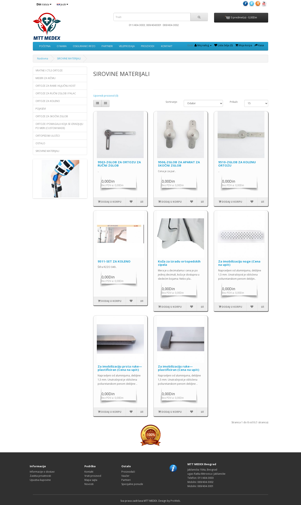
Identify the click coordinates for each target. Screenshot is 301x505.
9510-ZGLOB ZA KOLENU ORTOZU (237, 164)
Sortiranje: (172, 102)
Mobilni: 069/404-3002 (200, 482)
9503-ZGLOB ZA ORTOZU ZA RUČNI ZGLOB (119, 164)
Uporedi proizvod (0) (105, 95)
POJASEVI (41, 108)
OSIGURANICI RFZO (84, 46)
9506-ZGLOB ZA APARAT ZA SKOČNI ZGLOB (179, 164)
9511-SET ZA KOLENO (114, 261)
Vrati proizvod (92, 476)
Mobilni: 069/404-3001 (200, 486)
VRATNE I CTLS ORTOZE (49, 70)
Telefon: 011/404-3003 (200, 478)
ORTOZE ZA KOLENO (48, 101)
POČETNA (45, 46)
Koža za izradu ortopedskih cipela (179, 263)
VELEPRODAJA (127, 46)
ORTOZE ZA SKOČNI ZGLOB (52, 116)
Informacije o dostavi (42, 471)
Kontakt (88, 471)
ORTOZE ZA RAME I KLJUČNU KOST (56, 86)
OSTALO (40, 143)
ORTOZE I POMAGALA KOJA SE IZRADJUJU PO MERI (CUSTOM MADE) (59, 126)
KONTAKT (166, 46)
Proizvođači (128, 471)
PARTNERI (107, 46)
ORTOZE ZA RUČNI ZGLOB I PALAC (56, 93)
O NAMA (62, 46)
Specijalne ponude (132, 484)
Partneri (126, 480)
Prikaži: (234, 102)
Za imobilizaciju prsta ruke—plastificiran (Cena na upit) (120, 368)
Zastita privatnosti (40, 476)
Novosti (89, 484)
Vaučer (125, 476)
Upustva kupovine (40, 480)
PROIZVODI (147, 46)
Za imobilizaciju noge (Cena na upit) (239, 263)
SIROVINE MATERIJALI (69, 58)
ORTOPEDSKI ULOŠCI (48, 135)
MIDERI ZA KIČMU (46, 78)
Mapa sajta (90, 480)
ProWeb (175, 501)
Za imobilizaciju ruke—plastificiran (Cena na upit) (178, 368)
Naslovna (42, 58)
